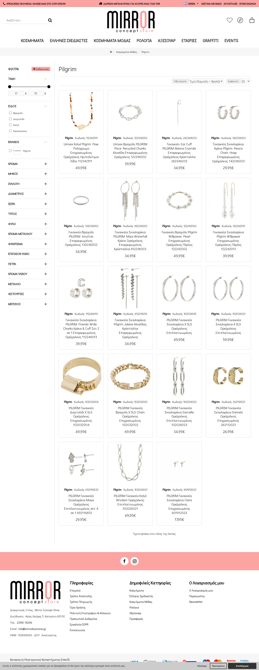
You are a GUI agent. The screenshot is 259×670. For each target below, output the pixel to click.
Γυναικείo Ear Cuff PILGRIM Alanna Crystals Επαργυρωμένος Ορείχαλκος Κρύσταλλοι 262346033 (179, 152)
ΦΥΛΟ (12, 224)
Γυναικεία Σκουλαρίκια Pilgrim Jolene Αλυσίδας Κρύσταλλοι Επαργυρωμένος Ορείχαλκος (130, 328)
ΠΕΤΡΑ (12, 264)
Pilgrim (69, 138)
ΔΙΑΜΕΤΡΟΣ (15, 194)
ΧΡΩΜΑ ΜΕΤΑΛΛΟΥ (20, 234)
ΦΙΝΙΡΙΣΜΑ (15, 244)
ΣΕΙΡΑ (11, 204)
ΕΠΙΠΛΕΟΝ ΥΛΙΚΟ (18, 254)
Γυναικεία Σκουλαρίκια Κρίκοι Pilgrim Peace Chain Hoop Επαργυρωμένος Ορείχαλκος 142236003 (228, 152)
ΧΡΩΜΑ (13, 164)
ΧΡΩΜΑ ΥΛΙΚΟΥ (17, 274)
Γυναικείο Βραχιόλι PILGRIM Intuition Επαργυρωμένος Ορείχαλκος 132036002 (81, 238)
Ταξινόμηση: (190, 81)
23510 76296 (24, 622)
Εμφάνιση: (235, 81)
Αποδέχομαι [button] (242, 666)
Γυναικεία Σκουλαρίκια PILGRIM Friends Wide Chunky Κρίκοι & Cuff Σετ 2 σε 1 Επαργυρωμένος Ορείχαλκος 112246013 (81, 328)
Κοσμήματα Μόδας (126, 51)
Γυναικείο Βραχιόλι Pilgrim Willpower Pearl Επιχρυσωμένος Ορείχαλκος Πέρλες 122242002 (179, 240)
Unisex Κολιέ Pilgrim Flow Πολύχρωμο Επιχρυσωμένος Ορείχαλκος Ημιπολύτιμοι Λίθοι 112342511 (81, 152)
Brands (13, 142)
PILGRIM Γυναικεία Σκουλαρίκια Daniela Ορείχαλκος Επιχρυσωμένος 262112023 (228, 416)
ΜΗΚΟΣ (13, 174)
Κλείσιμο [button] (202, 666)
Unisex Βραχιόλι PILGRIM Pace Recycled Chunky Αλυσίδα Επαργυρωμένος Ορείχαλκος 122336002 (130, 150)
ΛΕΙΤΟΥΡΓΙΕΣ (16, 294)
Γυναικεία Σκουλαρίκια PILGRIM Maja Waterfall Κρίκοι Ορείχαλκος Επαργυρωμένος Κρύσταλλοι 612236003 (130, 240)
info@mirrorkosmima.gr (32, 629)
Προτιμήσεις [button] (218, 666)
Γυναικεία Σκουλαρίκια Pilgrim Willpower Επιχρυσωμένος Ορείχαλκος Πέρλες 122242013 (228, 240)
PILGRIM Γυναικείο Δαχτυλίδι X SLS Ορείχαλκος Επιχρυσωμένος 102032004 (81, 416)
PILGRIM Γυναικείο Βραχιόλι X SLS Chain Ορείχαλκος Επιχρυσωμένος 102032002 (130, 416)
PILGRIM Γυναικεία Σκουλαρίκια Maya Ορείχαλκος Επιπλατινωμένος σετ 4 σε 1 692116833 (81, 504)
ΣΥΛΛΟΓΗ (13, 184)
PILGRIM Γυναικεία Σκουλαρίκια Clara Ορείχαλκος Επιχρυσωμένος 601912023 (179, 504)
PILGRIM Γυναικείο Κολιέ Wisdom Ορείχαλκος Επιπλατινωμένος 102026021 (130, 502)
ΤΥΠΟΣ (12, 214)
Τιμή (11, 79)
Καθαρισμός (42, 69)
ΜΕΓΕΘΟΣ (14, 304)
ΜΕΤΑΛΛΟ (14, 284)
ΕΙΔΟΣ (12, 106)
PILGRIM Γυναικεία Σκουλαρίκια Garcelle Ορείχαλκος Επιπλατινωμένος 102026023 (179, 416)
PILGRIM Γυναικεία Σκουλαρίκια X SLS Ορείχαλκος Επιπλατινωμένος (179, 326)
